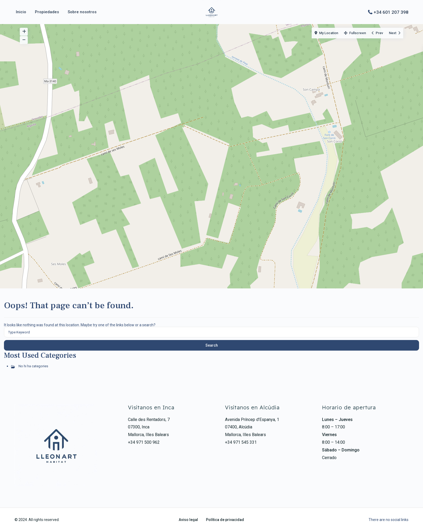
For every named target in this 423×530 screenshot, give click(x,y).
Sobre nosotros (82, 12)
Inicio (21, 12)
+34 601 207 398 (391, 12)
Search (211, 345)
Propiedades (47, 12)
